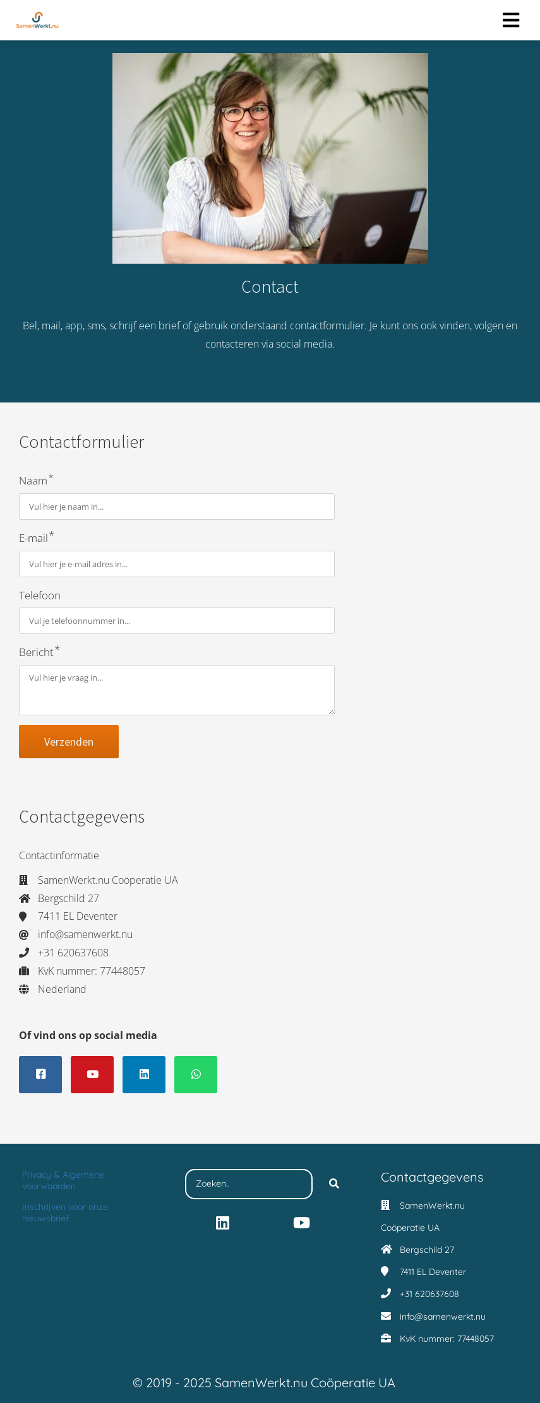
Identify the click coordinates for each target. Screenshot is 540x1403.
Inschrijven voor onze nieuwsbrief (65, 1212)
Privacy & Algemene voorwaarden (63, 1180)
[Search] (334, 1184)
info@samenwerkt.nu (443, 1316)
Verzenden (68, 741)
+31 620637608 (429, 1294)
